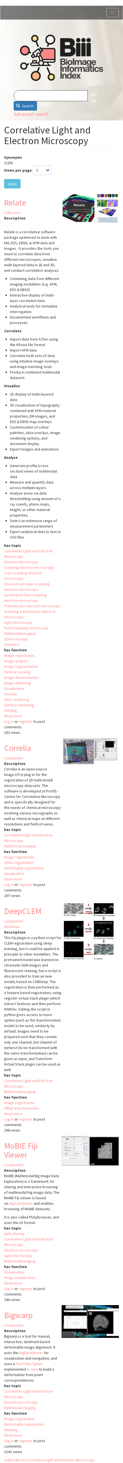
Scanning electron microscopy (29, 567)
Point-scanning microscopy (26, 627)
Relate (15, 202)
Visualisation (14, 688)
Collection (12, 212)
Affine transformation (21, 1108)
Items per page (18, 170)
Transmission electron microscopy (32, 605)
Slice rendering (16, 699)
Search (24, 105)
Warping (11, 1429)
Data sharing (14, 1233)
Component (13, 758)
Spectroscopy (16, 638)
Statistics (12, 644)
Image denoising (17, 682)
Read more (13, 715)
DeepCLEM (22, 911)
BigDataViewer (21, 1203)
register (25, 721)
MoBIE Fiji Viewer (21, 1150)
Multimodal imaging (20, 633)
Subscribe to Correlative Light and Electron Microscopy (49, 1459)
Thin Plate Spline (29, 1363)
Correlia (17, 748)
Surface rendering (19, 704)
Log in (9, 721)
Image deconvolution (21, 677)
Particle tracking (17, 671)
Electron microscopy (21, 561)
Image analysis (16, 660)
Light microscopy (18, 622)
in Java (32, 1369)
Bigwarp (18, 1315)
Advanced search (31, 114)
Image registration (19, 655)
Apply (12, 183)
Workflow (12, 926)
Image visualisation (19, 1277)
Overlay (10, 693)
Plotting (10, 710)
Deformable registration (24, 868)
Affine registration (19, 862)
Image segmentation (21, 666)
